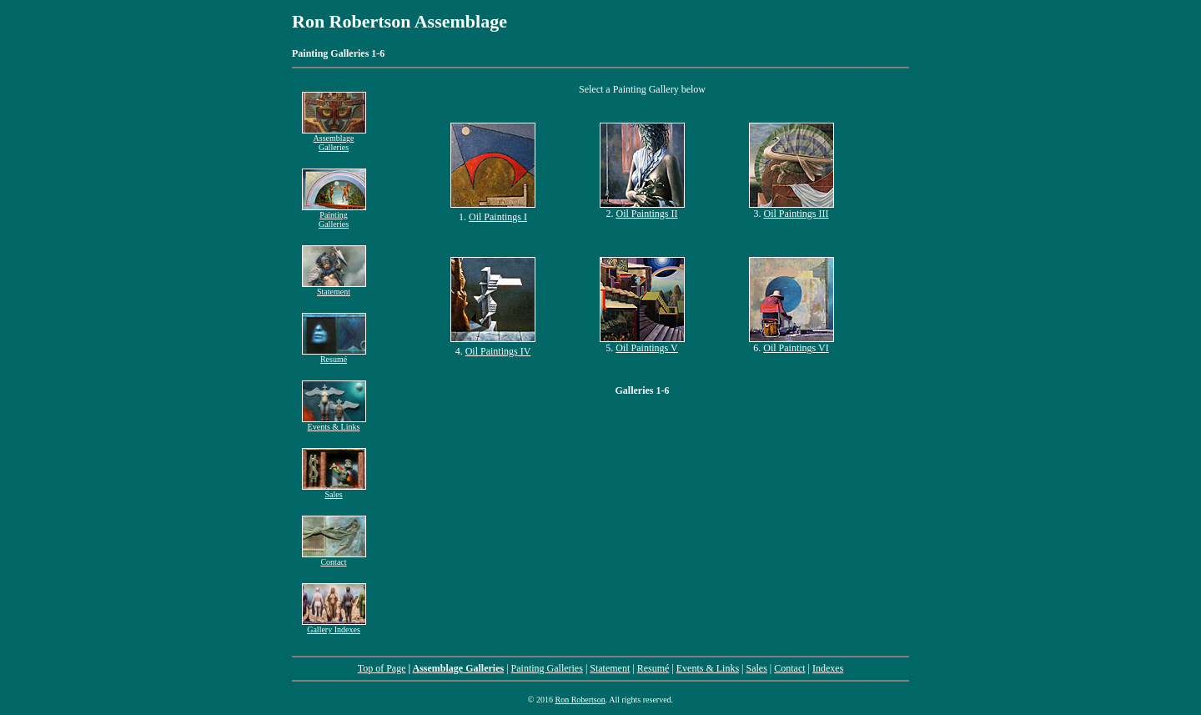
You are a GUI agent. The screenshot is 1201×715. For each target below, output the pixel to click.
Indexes (827, 668)
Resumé (334, 355)
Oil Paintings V (646, 348)
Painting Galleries (334, 216)
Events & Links (334, 423)
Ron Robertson (580, 699)
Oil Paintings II (647, 213)
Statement (334, 287)
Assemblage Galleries (334, 139)
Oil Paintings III (796, 213)
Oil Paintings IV (498, 351)
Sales (334, 490)
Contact (334, 558)
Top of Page (382, 668)
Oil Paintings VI (795, 348)
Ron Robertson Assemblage (399, 21)
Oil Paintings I (498, 217)
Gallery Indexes (333, 629)
